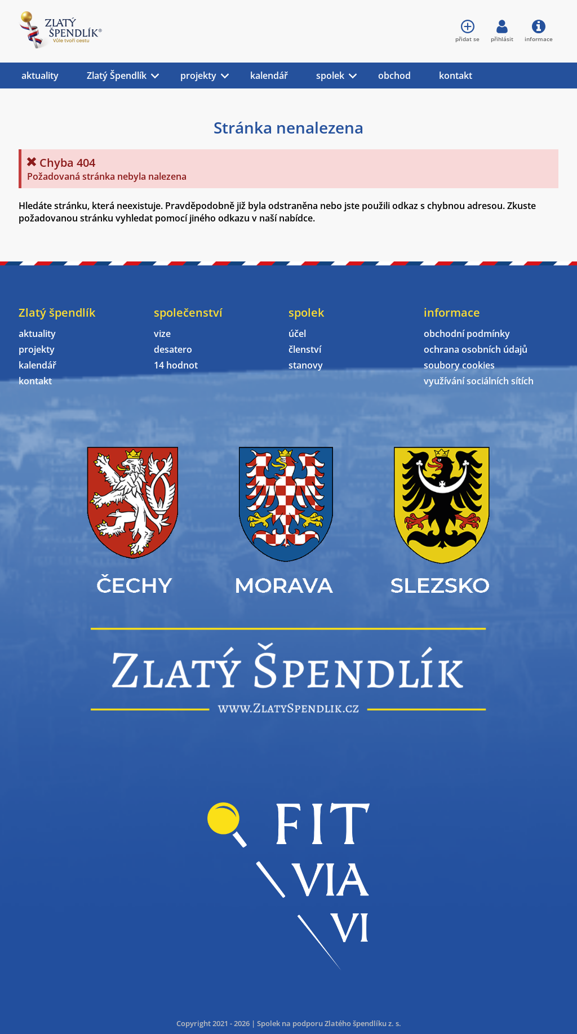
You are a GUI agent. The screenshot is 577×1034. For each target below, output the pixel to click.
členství (304, 349)
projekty (198, 75)
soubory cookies (459, 365)
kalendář (269, 75)
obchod (394, 75)
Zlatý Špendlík (117, 75)
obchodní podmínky (467, 333)
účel (297, 333)
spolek (330, 75)
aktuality (40, 75)
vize (162, 333)
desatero (173, 349)
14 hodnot (176, 365)
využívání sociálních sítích (479, 381)
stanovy (305, 365)
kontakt (455, 75)
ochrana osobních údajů (475, 349)
